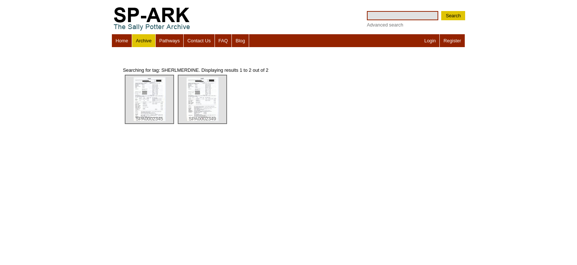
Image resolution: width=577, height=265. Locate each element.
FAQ (223, 40)
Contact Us (198, 40)
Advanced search (385, 25)
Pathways (169, 40)
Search (453, 15)
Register (452, 40)
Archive (144, 40)
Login (430, 40)
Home (122, 40)
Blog (240, 40)
